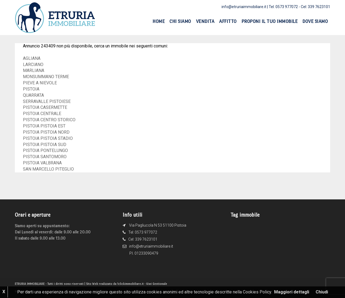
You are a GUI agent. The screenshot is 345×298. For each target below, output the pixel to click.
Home (159, 21)
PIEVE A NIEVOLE (40, 82)
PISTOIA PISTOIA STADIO (48, 138)
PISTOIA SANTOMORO (45, 156)
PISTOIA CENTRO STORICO (49, 119)
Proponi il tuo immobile (270, 21)
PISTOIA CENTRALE (42, 113)
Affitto (228, 21)
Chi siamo (180, 21)
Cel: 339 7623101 (315, 7)
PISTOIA (31, 89)
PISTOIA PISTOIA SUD (44, 144)
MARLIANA (33, 70)
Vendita (205, 21)
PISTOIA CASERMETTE (45, 107)
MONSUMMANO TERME (46, 76)
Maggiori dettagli (291, 291)
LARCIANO (33, 64)
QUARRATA (33, 95)
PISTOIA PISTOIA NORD (46, 132)
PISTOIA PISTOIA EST (44, 126)
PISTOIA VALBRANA (42, 162)
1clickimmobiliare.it (130, 284)
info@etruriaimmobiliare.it (244, 7)
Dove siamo (315, 21)
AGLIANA (31, 58)
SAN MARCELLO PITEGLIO (48, 169)
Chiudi (322, 291)
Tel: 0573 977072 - (285, 7)
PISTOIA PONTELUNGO (45, 150)
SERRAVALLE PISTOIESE (47, 101)
